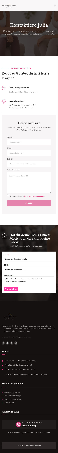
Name (6, 255)
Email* (9, 148)
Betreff (9, 159)
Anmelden (11, 289)
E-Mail (6, 265)
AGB (18, 337)
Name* (9, 137)
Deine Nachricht (13, 170)
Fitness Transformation (12, 399)
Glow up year (9, 403)
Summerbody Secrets (12, 392)
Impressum (5, 337)
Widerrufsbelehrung (25, 337)
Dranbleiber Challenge (12, 396)
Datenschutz (12, 337)
